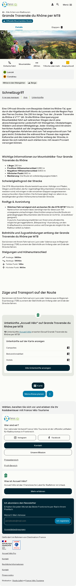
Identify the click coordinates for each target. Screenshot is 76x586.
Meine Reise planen (34, 394)
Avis (25, 97)
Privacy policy (8, 575)
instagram (22, 437)
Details (19, 27)
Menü (66, 4)
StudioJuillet (17, 580)
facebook (56, 437)
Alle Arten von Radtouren (18, 12)
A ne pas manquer (10, 97)
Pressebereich (11, 459)
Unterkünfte (38, 97)
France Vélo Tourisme (34, 580)
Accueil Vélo (25, 331)
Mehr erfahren (38, 491)
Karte (40, 385)
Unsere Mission (38, 452)
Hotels (9, 360)
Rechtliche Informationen (13, 564)
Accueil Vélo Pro (9, 553)
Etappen (57, 27)
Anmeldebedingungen (14, 529)
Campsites (11, 347)
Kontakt (38, 445)
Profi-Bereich (10, 465)
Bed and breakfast (14, 353)
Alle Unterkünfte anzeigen (38, 368)
